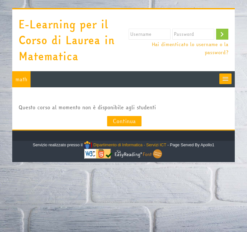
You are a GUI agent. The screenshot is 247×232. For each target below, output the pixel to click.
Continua (124, 121)
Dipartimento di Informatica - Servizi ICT (125, 144)
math (21, 79)
